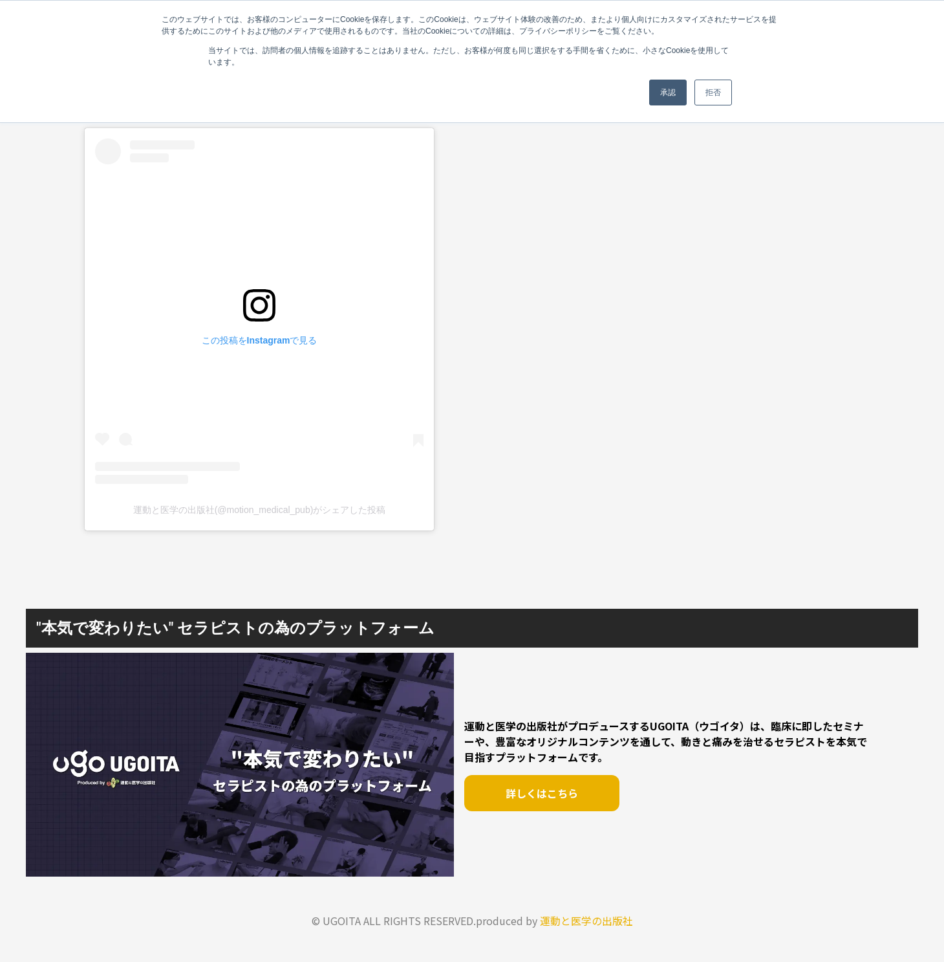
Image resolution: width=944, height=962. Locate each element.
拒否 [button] (713, 92)
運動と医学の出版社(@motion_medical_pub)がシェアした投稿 (259, 510)
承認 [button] (668, 92)
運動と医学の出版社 (586, 920)
